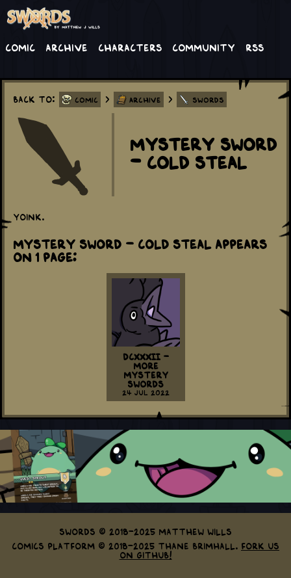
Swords (208, 99)
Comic (20, 47)
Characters (130, 47)
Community (203, 47)
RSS (255, 47)
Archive (66, 47)
